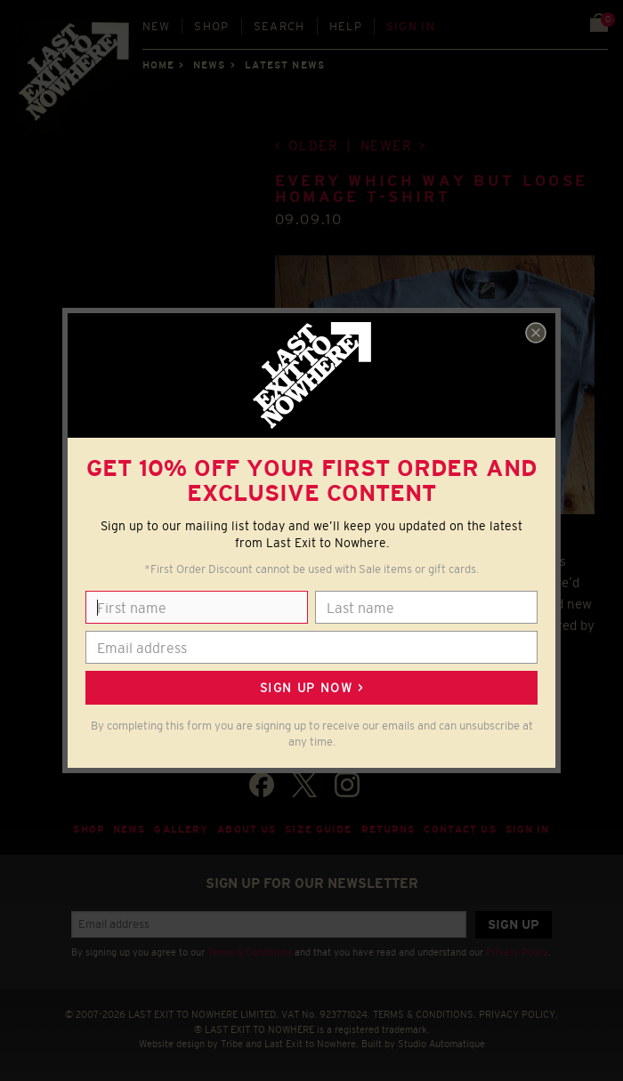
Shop (211, 26)
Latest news (285, 65)
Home (158, 65)
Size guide (318, 829)
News (209, 65)
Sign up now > (311, 688)
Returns (388, 829)
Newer (386, 145)
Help (345, 26)
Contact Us (460, 829)
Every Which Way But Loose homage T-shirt (431, 189)
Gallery (181, 829)
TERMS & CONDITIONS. (424, 1014)
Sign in (410, 26)
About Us (246, 829)
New (156, 26)
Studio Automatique (441, 1043)
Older (313, 145)
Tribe (232, 1043)
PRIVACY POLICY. (518, 1014)
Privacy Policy (517, 952)
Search (279, 26)
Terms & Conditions (249, 952)
